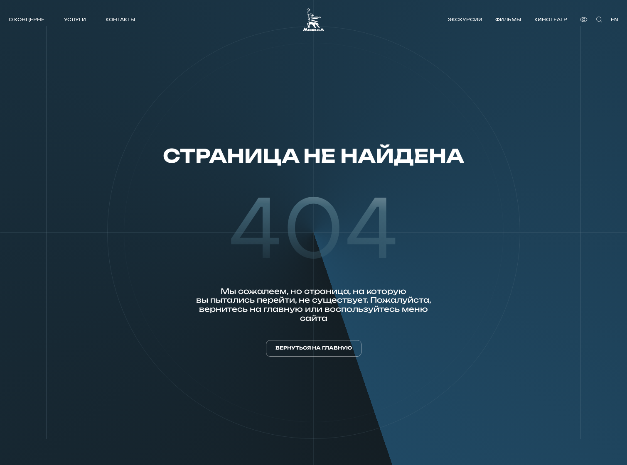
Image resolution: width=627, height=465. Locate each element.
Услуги (75, 19)
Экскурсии (465, 19)
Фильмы (508, 19)
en (614, 19)
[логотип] (313, 19)
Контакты (120, 19)
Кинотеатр (550, 19)
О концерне (26, 19)
